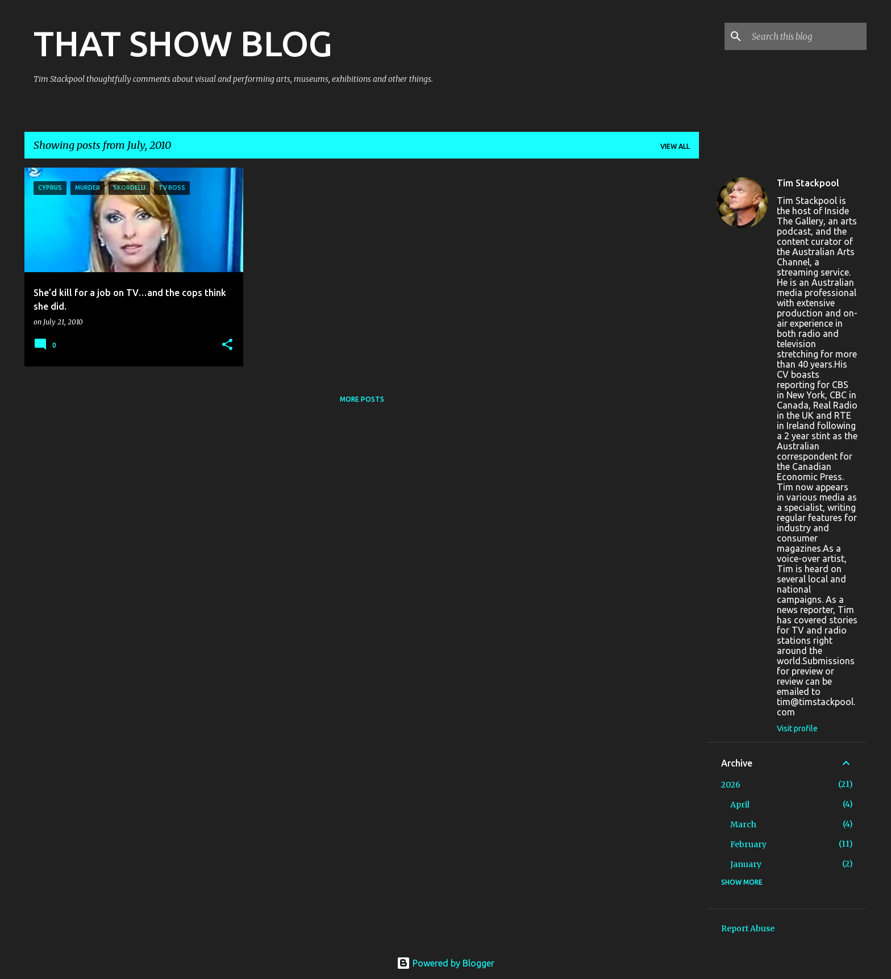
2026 (730, 785)
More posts (362, 399)
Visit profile (797, 728)
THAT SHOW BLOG (183, 43)
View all (675, 146)
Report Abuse (748, 928)
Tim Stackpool (808, 183)
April (740, 804)
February (748, 844)
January (745, 864)
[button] (227, 345)
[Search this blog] (807, 36)
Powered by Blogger (445, 963)
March (743, 824)
